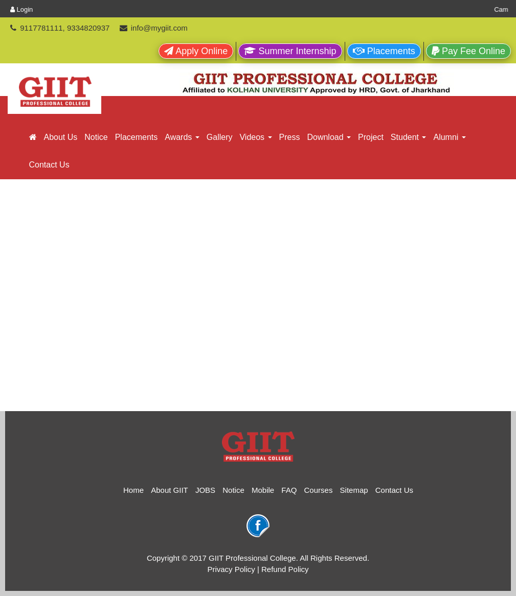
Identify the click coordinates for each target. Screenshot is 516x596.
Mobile (263, 490)
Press (289, 137)
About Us (61, 137)
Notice (95, 137)
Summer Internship (290, 51)
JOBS (205, 490)
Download (329, 137)
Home (133, 490)
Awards (182, 137)
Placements (384, 51)
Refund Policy (285, 569)
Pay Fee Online (468, 51)
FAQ (289, 490)
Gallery (220, 137)
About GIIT (169, 490)
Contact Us (49, 164)
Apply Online (196, 51)
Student (409, 137)
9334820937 (88, 27)
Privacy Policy (231, 569)
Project (371, 137)
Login (21, 9)
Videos (255, 137)
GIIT (31, 114)
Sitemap (354, 490)
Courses (318, 490)
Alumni (449, 137)
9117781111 (41, 27)
